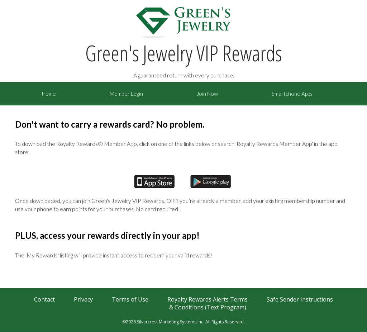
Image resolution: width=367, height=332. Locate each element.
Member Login (126, 93)
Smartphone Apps (292, 93)
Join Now (207, 93)
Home (49, 93)
